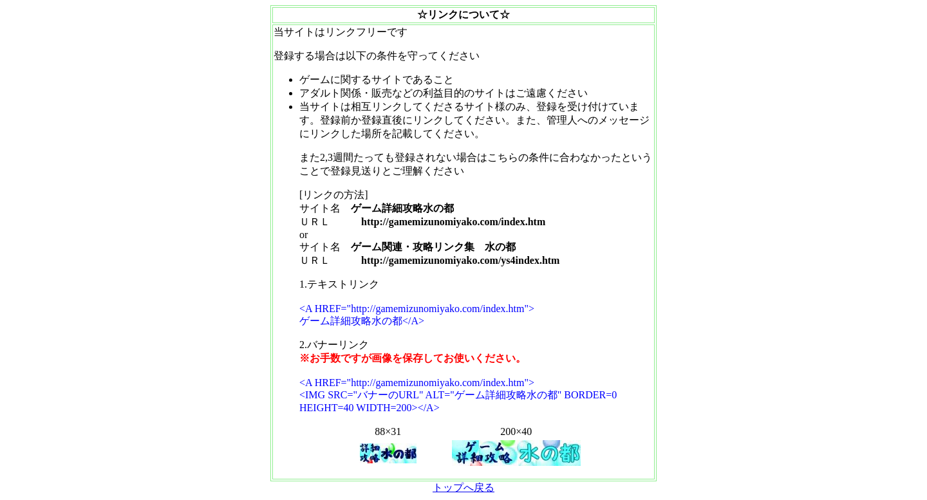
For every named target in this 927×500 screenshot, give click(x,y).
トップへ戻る (463, 487)
